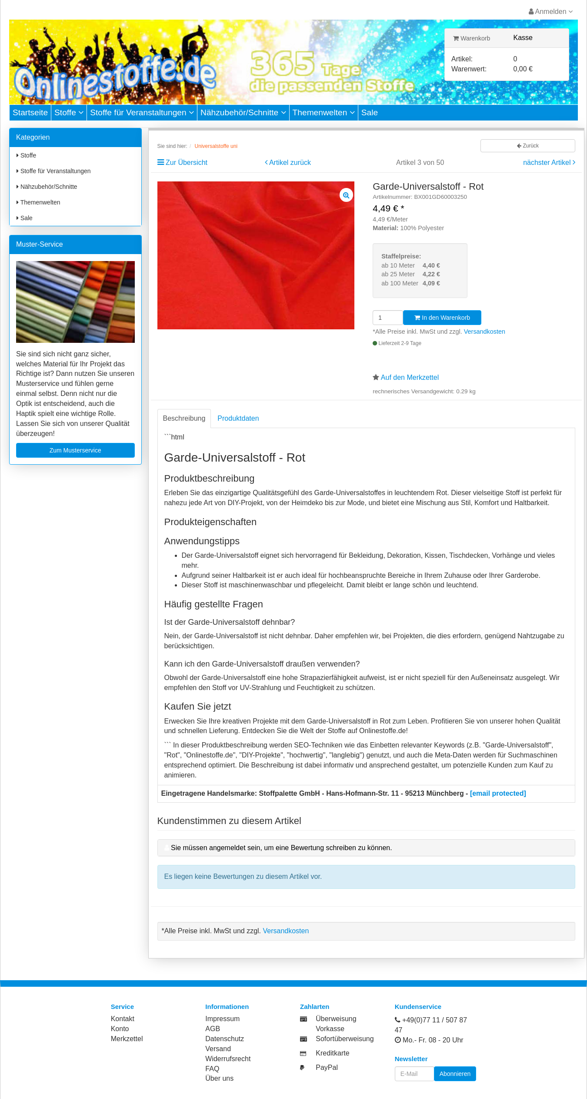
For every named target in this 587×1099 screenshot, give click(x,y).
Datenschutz (224, 1038)
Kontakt (122, 1018)
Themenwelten (324, 112)
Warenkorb (471, 38)
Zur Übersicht (186, 162)
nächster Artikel (548, 162)
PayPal (327, 1067)
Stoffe (68, 112)
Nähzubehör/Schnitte (243, 112)
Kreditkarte (332, 1053)
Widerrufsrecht (227, 1058)
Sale (369, 112)
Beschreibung (184, 418)
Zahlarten (315, 1006)
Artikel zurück (290, 162)
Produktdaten (238, 418)
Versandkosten (484, 331)
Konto (120, 1028)
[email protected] (498, 793)
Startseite (30, 112)
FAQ (212, 1068)
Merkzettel (127, 1038)
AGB (212, 1028)
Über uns (219, 1078)
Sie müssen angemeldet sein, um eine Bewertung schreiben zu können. (281, 847)
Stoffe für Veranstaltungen (142, 112)
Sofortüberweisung (345, 1038)
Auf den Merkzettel (410, 377)
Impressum (222, 1018)
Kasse (523, 37)
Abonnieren (455, 1073)
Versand (218, 1048)
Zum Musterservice (75, 450)
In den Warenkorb (442, 317)
